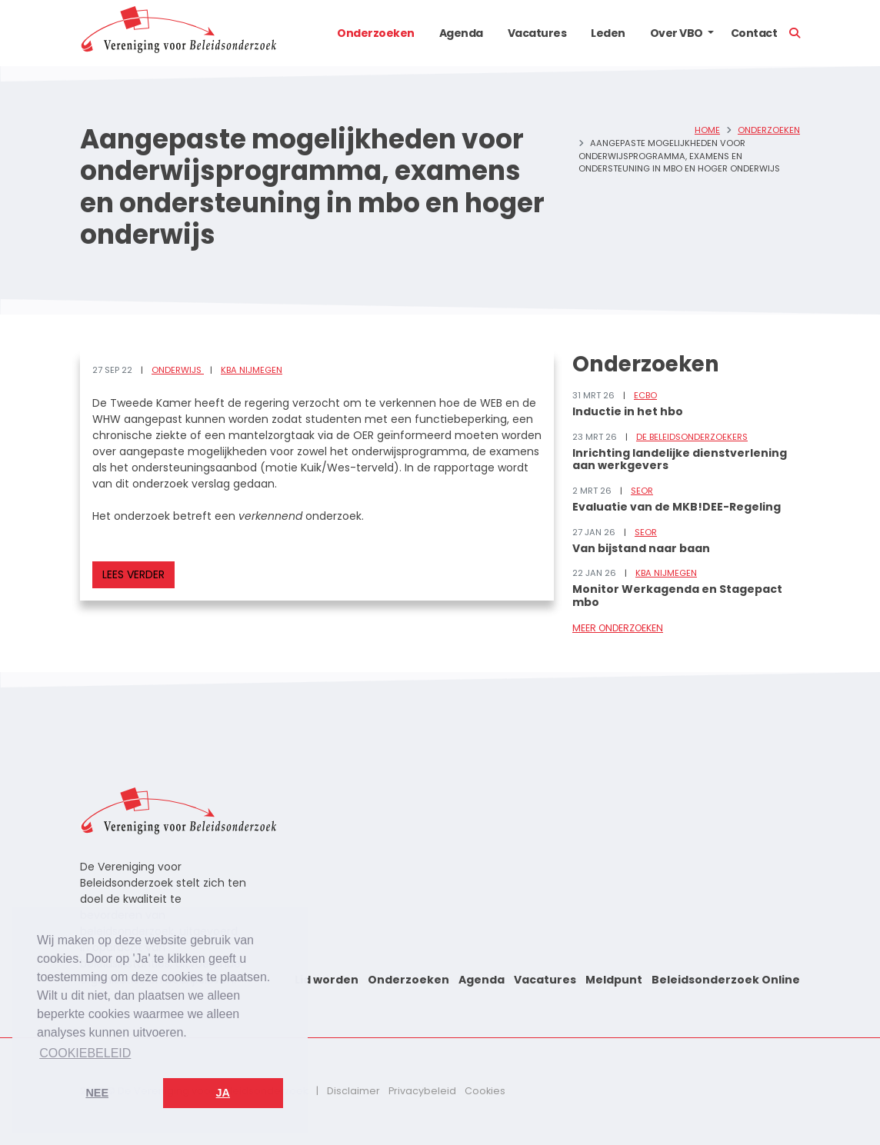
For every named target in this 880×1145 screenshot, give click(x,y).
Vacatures (537, 33)
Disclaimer (353, 1090)
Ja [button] (223, 1093)
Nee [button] (96, 1093)
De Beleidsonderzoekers (692, 437)
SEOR (642, 490)
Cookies (485, 1090)
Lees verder (133, 574)
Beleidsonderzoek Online (726, 979)
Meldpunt (613, 979)
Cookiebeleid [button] (85, 1053)
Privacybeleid (422, 1090)
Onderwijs (178, 370)
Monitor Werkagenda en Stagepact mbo (677, 595)
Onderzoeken (376, 33)
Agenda (461, 33)
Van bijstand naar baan (641, 548)
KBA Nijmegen (251, 370)
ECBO (645, 395)
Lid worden (326, 979)
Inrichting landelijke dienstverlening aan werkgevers (679, 459)
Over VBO (676, 33)
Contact (754, 33)
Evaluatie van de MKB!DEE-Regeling (676, 506)
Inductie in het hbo (627, 411)
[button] (710, 33)
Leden (608, 33)
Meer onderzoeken (617, 627)
